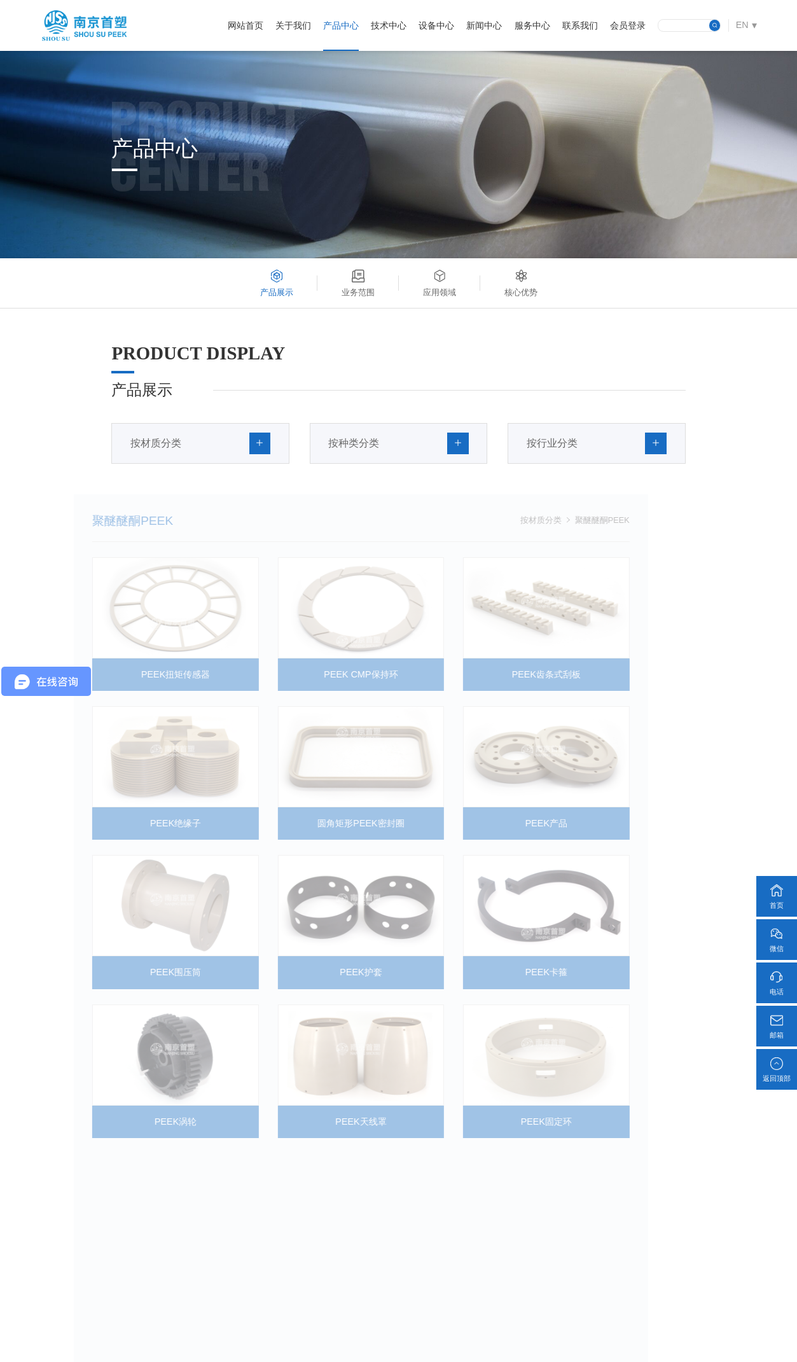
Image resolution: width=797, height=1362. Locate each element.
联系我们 (580, 25)
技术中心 (388, 25)
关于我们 (293, 25)
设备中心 (436, 25)
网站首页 (245, 25)
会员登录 (628, 25)
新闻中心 (484, 25)
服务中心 (532, 25)
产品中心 (341, 25)
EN (742, 25)
